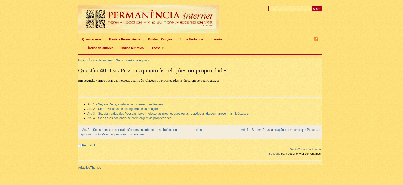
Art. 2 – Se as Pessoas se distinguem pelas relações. (123, 109)
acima (198, 130)
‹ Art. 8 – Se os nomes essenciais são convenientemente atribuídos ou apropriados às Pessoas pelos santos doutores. (128, 132)
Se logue (274, 153)
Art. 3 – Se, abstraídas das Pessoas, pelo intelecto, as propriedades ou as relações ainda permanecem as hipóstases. (168, 113)
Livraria (216, 39)
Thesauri (158, 48)
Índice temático (132, 48)
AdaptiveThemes (89, 167)
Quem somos (92, 39)
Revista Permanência (124, 39)
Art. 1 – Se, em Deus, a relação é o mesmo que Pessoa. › (280, 130)
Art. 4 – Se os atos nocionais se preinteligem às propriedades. (129, 118)
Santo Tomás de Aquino (132, 60)
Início (82, 60)
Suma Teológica (191, 39)
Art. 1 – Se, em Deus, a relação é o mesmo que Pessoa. (125, 104)
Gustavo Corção (160, 39)
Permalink (89, 145)
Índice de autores (101, 48)
